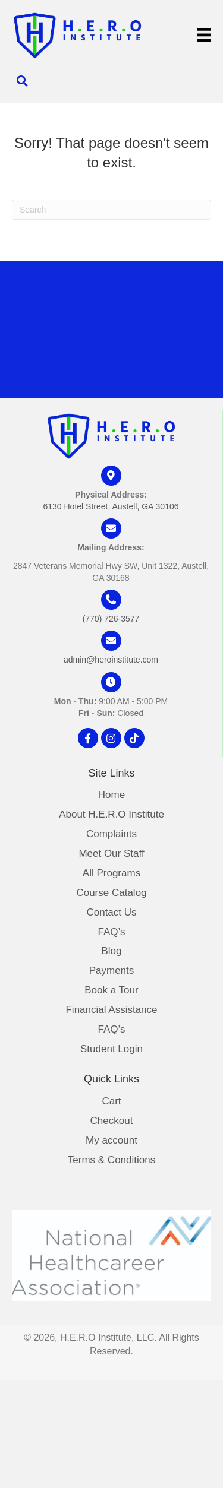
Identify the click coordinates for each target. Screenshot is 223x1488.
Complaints (111, 834)
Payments (111, 970)
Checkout (111, 1121)
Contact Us (111, 912)
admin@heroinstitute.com (111, 659)
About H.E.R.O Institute (111, 814)
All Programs (111, 873)
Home (111, 795)
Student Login (111, 1049)
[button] (88, 738)
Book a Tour (111, 990)
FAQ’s (111, 932)
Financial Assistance (111, 1010)
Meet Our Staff (111, 854)
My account (111, 1140)
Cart (111, 1101)
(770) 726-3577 (111, 618)
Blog (111, 951)
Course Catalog (111, 893)
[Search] (111, 210)
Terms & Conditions (111, 1160)
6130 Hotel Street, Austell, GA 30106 (110, 506)
